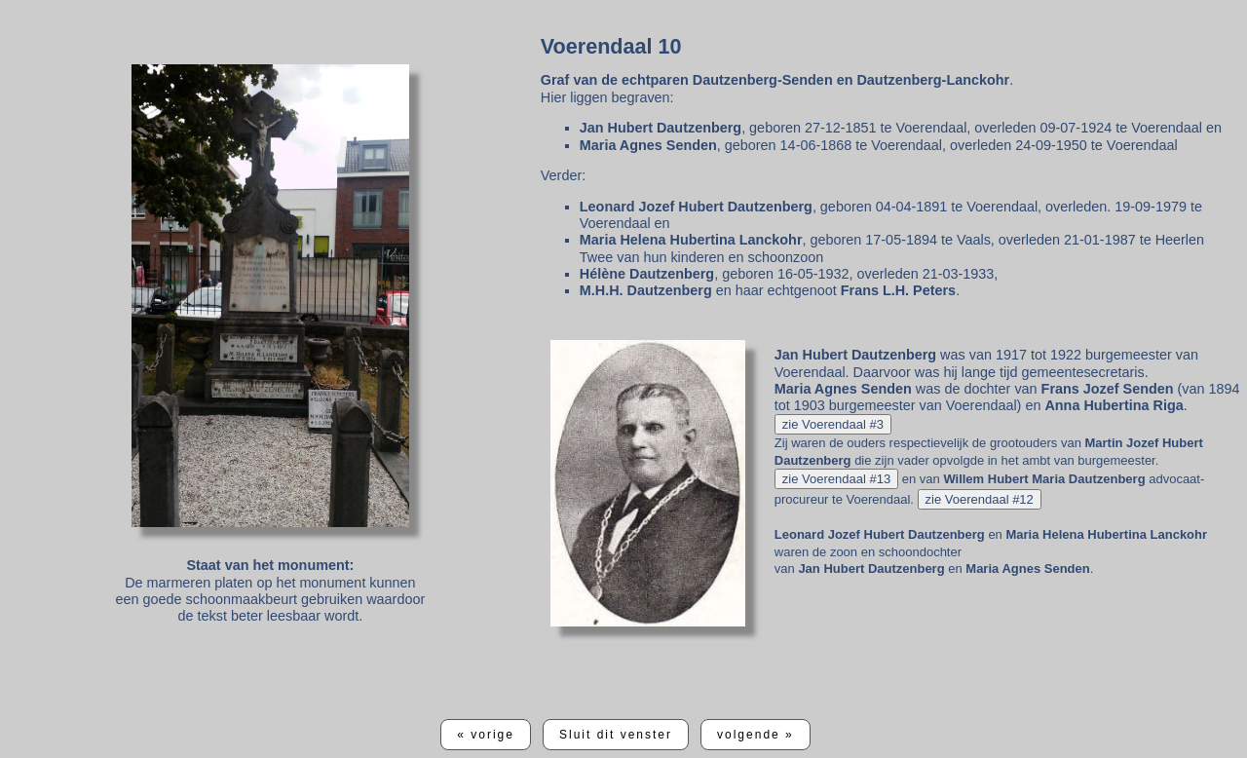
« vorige (485, 734)
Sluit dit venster (615, 734)
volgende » (755, 734)
